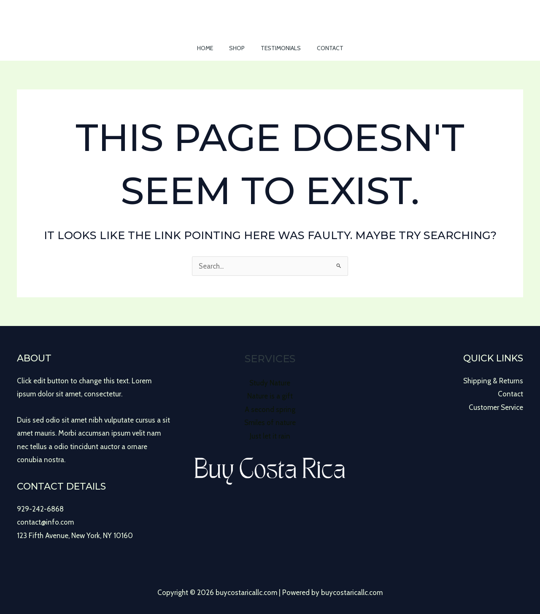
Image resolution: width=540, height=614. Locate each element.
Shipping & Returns (493, 381)
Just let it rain (270, 436)
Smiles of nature (270, 422)
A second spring (270, 409)
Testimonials (279, 48)
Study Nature (269, 383)
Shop (239, 48)
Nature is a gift (270, 396)
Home (211, 48)
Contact (323, 48)
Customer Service (496, 407)
